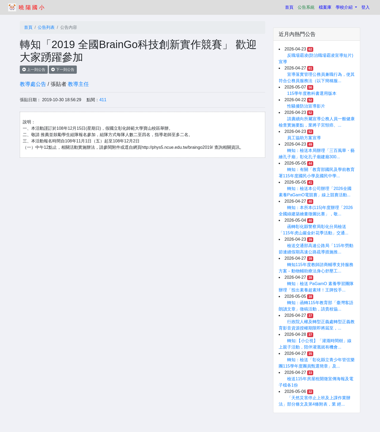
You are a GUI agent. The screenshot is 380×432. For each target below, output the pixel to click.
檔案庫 (325, 7)
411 (102, 99)
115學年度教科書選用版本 (311, 93)
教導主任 (78, 84)
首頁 (290, 7)
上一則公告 (33, 69)
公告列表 (46, 27)
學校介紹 (345, 7)
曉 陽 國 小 (31, 7)
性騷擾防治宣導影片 (306, 106)
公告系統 (306, 7)
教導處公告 (33, 84)
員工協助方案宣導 (304, 138)
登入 (365, 7)
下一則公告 (62, 69)
